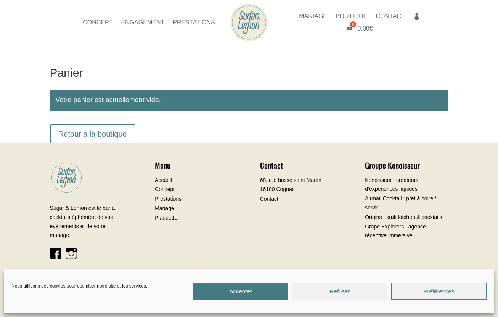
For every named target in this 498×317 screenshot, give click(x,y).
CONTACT (390, 16)
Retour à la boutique (92, 134)
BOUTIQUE (352, 16)
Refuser (340, 291)
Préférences (439, 291)
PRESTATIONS (194, 23)
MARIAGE (313, 16)
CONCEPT (97, 23)
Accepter (240, 291)
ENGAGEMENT (142, 23)
